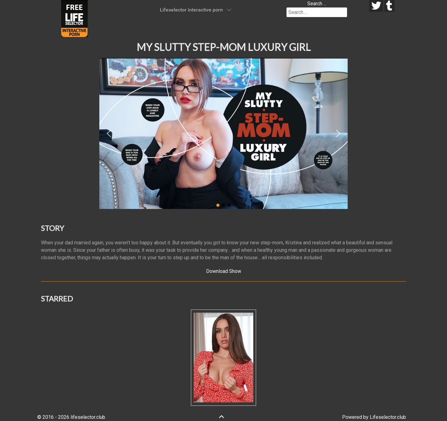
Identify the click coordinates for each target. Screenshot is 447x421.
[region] (223, 133)
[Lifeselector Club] (74, 18)
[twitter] (376, 6)
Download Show (223, 271)
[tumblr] (389, 6)
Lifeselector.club (388, 417)
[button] (109, 133)
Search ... (316, 4)
